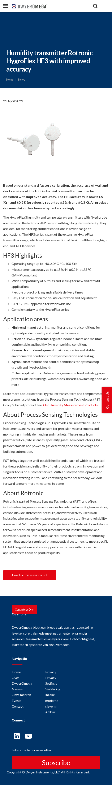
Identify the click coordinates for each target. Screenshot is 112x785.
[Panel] (6, 6)
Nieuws (17, 689)
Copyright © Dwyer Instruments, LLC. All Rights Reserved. (48, 772)
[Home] (19, 6)
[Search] (95, 6)
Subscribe (56, 762)
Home (9, 79)
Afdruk (50, 712)
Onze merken (21, 695)
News (21, 79)
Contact (17, 706)
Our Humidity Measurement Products (70, 405)
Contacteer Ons (24, 609)
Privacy (50, 672)
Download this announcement (29, 575)
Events (16, 701)
